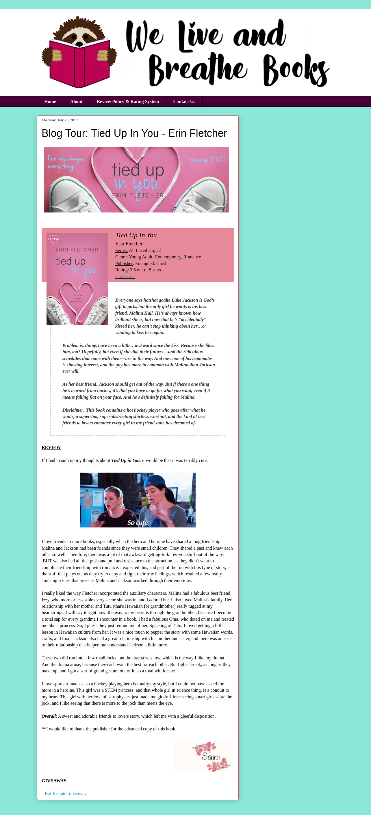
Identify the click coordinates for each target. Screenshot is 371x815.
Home (50, 101)
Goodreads (125, 276)
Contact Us (184, 101)
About (76, 101)
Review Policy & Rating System (128, 101)
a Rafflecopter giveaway (64, 793)
